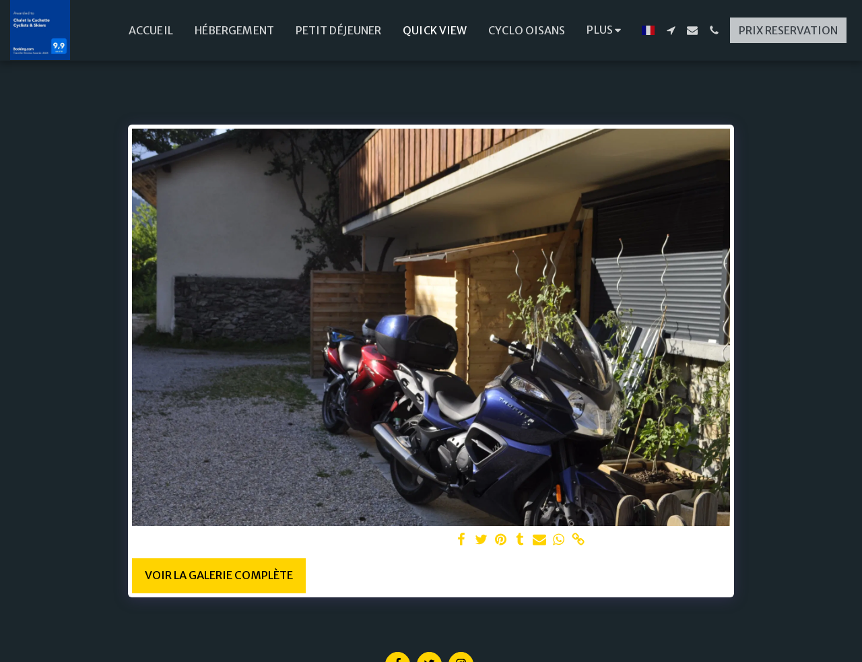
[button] (671, 30)
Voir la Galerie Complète (219, 575)
